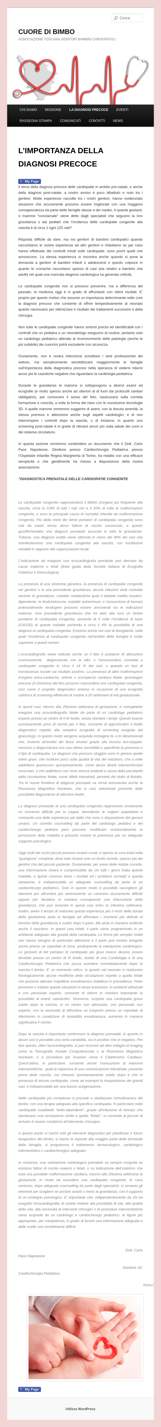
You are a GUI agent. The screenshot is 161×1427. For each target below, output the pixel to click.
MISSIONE (53, 110)
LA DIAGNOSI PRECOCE (88, 110)
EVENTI (122, 110)
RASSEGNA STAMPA (36, 121)
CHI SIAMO (28, 110)
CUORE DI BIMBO (46, 31)
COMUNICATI (70, 121)
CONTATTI (97, 121)
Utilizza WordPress (80, 1409)
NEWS (118, 121)
